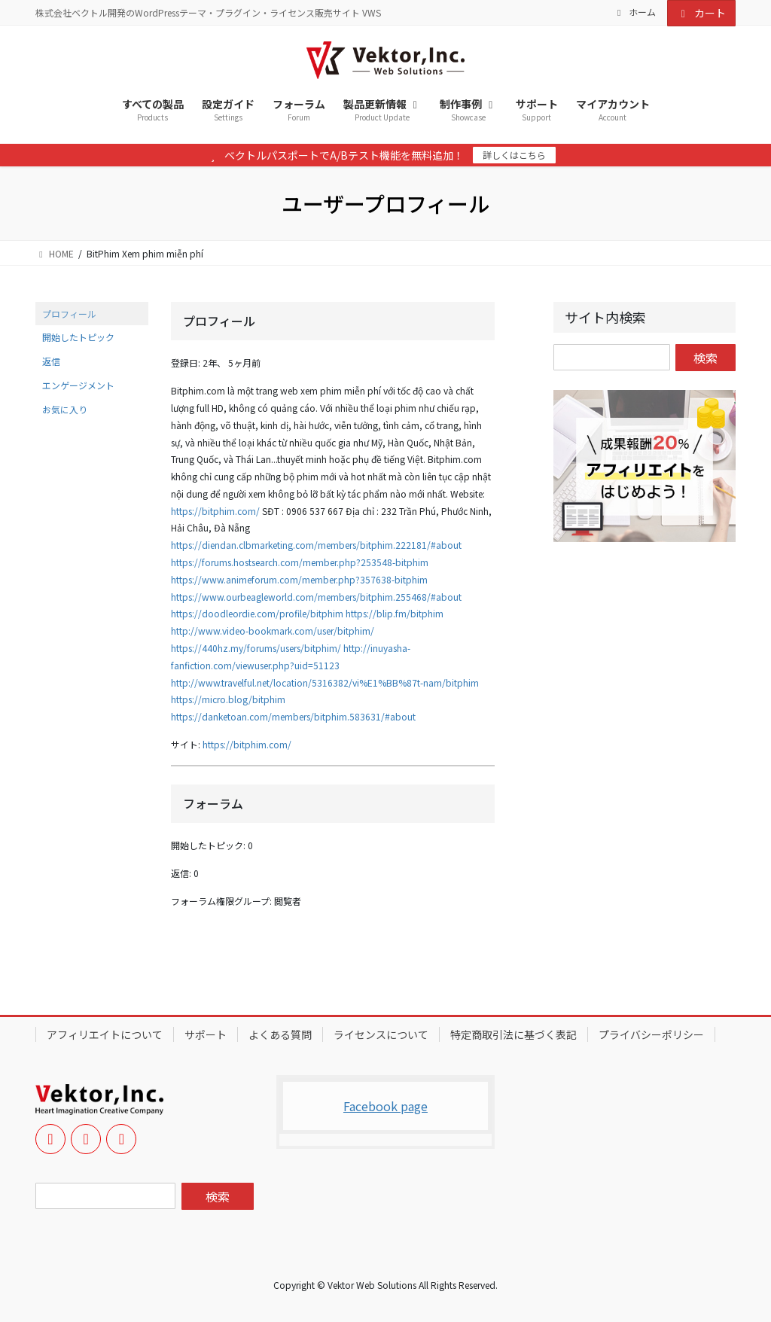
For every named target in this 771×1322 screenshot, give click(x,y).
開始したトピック (78, 336)
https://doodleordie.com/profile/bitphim (257, 613)
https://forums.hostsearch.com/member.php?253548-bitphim (299, 562)
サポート (205, 1034)
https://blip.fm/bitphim (394, 613)
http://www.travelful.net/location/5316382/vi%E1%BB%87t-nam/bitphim (325, 682)
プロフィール (69, 313)
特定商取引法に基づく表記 (513, 1034)
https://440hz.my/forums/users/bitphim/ (256, 647)
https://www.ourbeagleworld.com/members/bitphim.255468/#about (316, 596)
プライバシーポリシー (651, 1034)
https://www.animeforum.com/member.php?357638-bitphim (299, 579)
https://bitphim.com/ (215, 510)
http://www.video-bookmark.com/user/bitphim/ (272, 630)
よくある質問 (280, 1034)
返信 (51, 361)
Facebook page (385, 1106)
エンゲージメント (78, 385)
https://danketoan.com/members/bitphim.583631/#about (293, 716)
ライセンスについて (381, 1034)
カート (702, 12)
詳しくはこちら (514, 154)
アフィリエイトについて (105, 1034)
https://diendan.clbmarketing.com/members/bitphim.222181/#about (316, 544)
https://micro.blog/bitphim (228, 699)
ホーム (635, 12)
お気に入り (64, 409)
